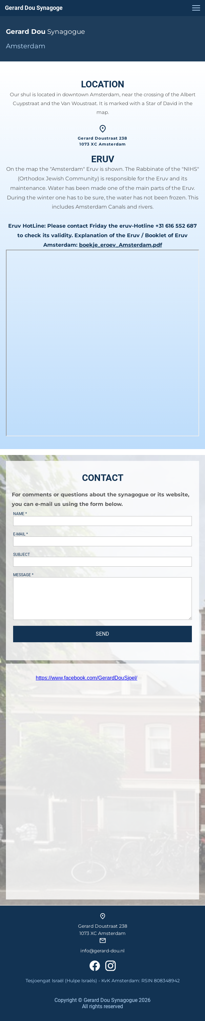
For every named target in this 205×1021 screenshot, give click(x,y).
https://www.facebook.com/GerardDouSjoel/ (86, 678)
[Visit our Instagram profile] (110, 966)
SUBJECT (21, 554)
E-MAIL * (20, 534)
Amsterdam (25, 46)
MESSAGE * (23, 575)
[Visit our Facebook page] (95, 966)
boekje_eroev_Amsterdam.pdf (120, 245)
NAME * (20, 513)
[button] (196, 8)
